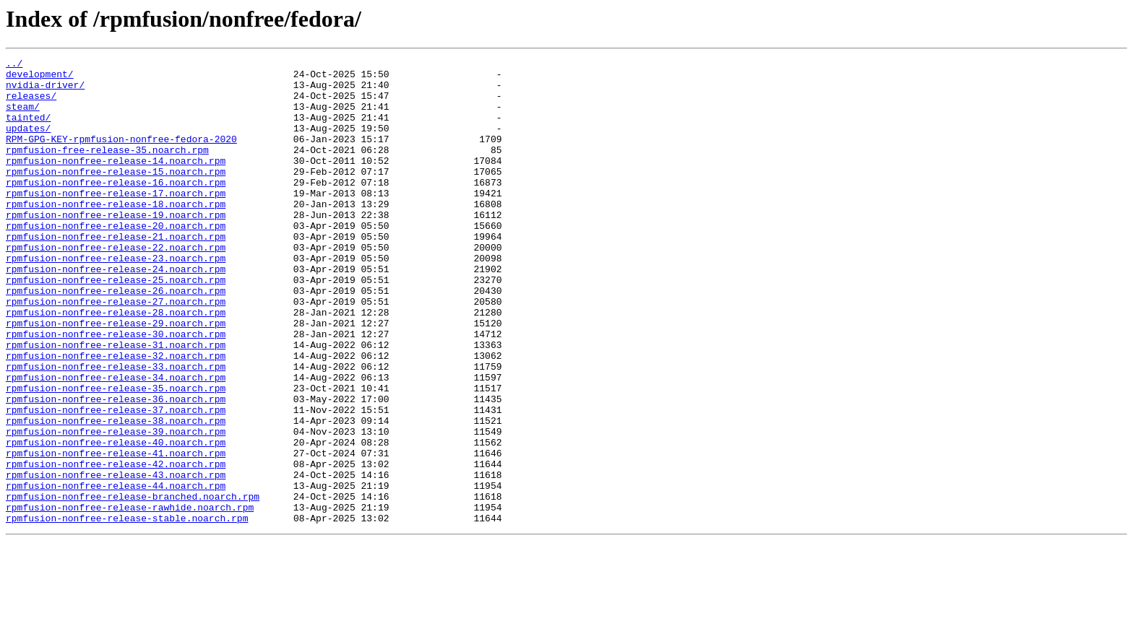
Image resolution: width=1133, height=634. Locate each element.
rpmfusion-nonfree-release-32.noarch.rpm (115, 415)
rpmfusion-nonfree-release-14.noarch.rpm (115, 181)
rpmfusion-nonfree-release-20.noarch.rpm (115, 259)
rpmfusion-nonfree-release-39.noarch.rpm (115, 506)
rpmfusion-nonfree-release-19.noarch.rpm (115, 246)
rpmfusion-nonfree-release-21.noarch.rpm (115, 272)
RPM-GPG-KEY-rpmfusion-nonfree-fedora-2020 (121, 155)
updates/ (28, 142)
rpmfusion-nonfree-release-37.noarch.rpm (115, 480)
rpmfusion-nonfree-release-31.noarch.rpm (115, 402)
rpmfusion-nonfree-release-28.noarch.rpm (115, 363)
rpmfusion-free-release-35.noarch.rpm (107, 168)
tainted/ (28, 129)
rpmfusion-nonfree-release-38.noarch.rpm (115, 493)
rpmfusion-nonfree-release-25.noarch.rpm (115, 324)
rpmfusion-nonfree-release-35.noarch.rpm (115, 454)
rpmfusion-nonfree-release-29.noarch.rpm (115, 376)
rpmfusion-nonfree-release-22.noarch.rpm (115, 285)
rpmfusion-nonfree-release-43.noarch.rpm (115, 558)
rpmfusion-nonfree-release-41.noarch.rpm (115, 532)
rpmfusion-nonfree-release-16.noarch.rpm (115, 207)
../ (14, 64)
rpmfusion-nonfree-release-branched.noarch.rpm (132, 584)
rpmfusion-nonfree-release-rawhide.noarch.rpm (130, 597)
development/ (40, 77)
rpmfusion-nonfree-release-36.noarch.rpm (115, 467)
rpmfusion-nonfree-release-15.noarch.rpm (115, 194)
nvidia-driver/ (45, 90)
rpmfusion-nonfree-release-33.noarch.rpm (115, 428)
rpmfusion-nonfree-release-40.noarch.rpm (115, 519)
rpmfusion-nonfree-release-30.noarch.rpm (115, 389)
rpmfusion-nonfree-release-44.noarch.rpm (115, 571)
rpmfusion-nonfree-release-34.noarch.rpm (115, 441)
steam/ (23, 116)
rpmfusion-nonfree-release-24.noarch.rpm (115, 311)
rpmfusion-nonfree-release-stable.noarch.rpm (127, 610)
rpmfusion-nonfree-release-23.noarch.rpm (115, 298)
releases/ (31, 103)
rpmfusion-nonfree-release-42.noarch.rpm (115, 545)
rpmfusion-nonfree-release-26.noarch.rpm (115, 337)
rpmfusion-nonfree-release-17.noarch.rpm (115, 220)
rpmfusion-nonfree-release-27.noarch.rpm (115, 350)
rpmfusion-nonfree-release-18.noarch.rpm (115, 233)
